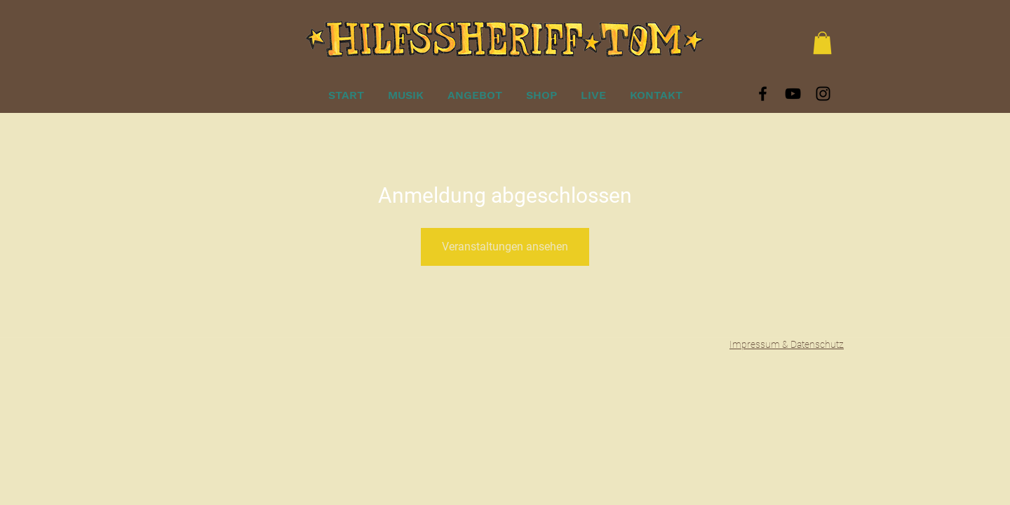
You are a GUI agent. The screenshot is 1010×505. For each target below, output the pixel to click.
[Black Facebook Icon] (762, 93)
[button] (822, 43)
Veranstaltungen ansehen (505, 246)
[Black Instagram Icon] (823, 93)
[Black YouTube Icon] (792, 93)
